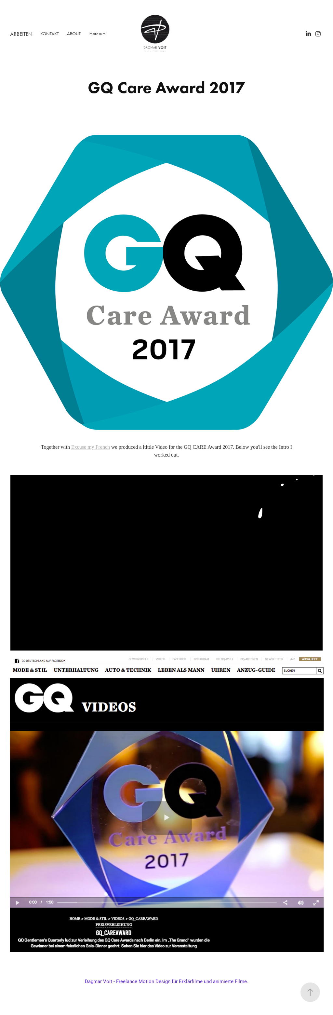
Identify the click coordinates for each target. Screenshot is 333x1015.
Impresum (97, 33)
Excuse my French (90, 447)
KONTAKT (49, 33)
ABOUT (74, 33)
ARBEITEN (21, 34)
